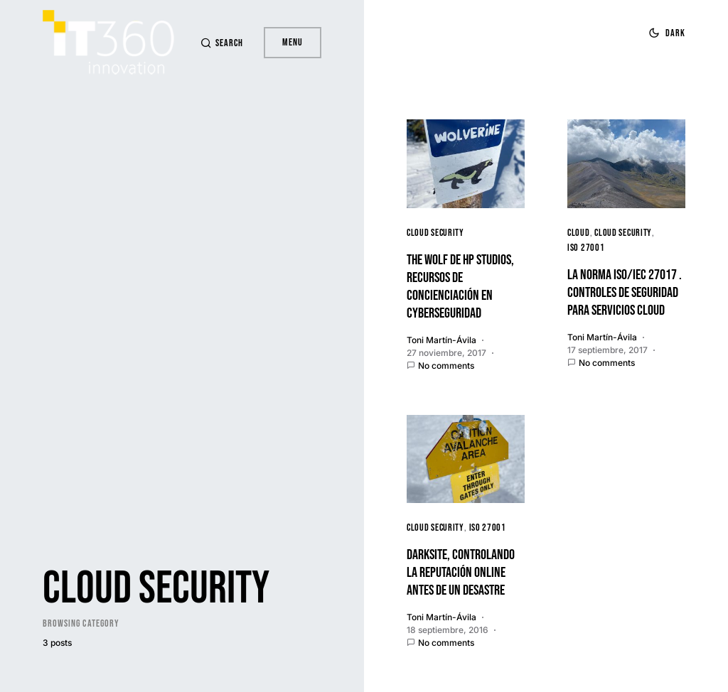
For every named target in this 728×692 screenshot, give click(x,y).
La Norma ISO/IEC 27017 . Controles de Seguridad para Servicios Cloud (624, 292)
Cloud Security (435, 233)
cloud (578, 233)
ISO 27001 (585, 248)
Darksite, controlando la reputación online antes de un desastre (461, 572)
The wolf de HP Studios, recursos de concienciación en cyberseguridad (460, 287)
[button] (219, 43)
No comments (446, 365)
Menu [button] (292, 42)
